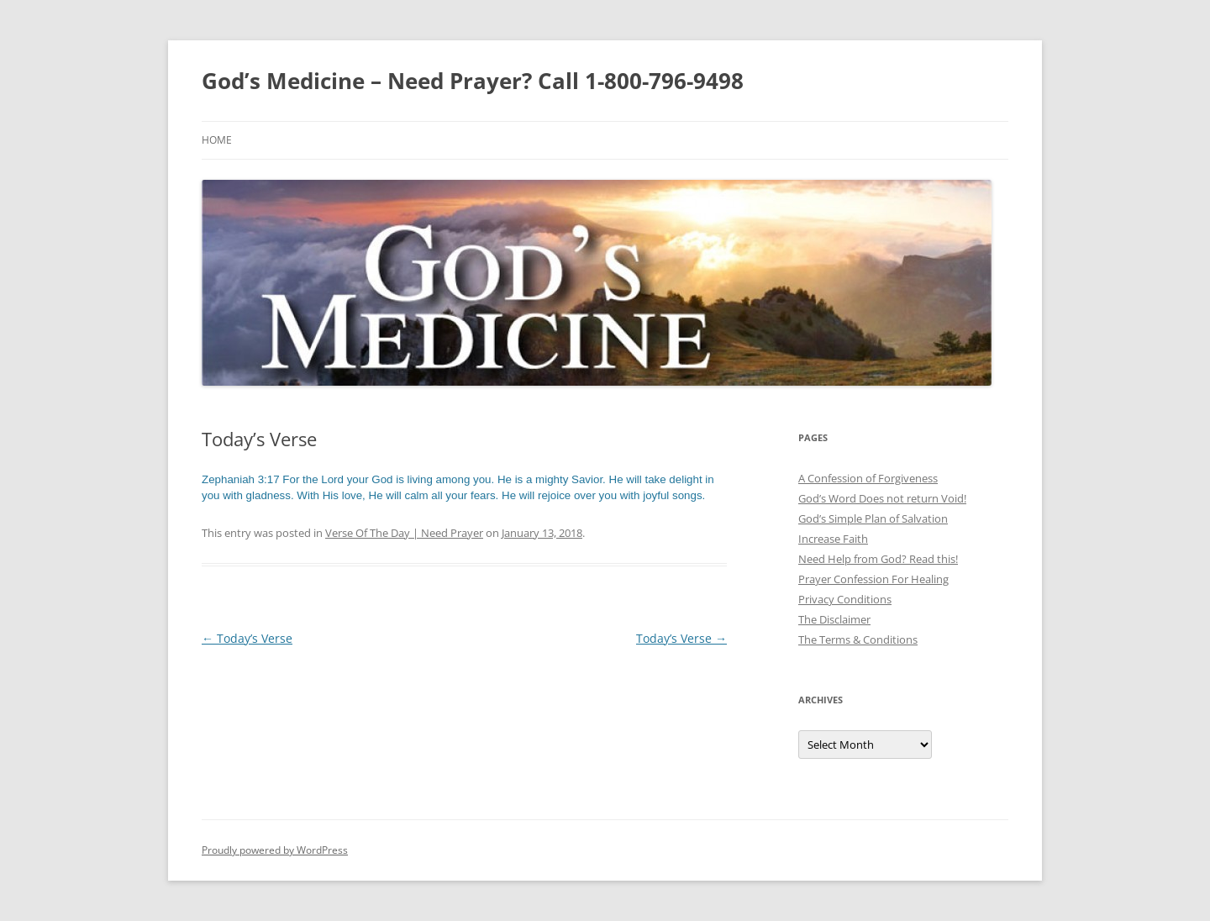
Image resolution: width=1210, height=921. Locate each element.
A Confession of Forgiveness (868, 478)
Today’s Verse (247, 638)
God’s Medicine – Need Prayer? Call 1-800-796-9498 (473, 81)
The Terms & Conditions (858, 639)
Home (217, 140)
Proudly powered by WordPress (275, 850)
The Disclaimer (834, 619)
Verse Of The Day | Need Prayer (404, 532)
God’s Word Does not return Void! (882, 498)
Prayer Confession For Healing (873, 579)
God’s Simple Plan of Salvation (873, 518)
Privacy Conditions (845, 599)
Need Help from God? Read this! (878, 558)
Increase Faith (833, 538)
